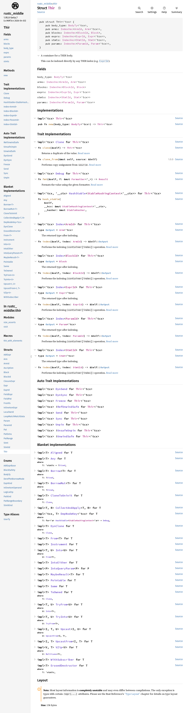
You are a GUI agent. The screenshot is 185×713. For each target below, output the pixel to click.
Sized (62, 465)
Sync (59, 418)
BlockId (82, 32)
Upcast (66, 629)
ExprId (80, 36)
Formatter (78, 179)
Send (59, 412)
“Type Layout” (132, 694)
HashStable (77, 193)
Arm (87, 29)
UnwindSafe (65, 436)
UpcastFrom (52, 635)
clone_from (50, 159)
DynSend (61, 389)
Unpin (60, 424)
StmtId (80, 39)
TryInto (61, 616)
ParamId (82, 43)
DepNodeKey (69, 513)
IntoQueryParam (62, 568)
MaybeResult (60, 574)
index (46, 241)
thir (55, 3)
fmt (45, 179)
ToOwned (56, 592)
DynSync (61, 395)
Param (95, 43)
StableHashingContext (104, 193)
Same (54, 586)
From (54, 538)
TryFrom (61, 604)
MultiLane (51, 654)
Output (50, 229)
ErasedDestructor (64, 665)
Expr (91, 36)
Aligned (56, 452)
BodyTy (72, 25)
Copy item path (59, 7)
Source (41, 12)
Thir (59, 118)
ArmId (78, 29)
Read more (84, 153)
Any (53, 458)
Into (59, 550)
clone (46, 147)
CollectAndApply (68, 508)
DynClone (57, 526)
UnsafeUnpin (66, 430)
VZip (59, 647)
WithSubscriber (62, 659)
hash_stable (51, 199)
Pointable (58, 580)
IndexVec (67, 29)
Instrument (59, 544)
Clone (60, 142)
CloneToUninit (61, 495)
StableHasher (76, 210)
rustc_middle (44, 3)
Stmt (91, 39)
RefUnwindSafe (68, 406)
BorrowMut (58, 483)
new (51, 124)
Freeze (61, 401)
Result (103, 179)
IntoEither (59, 562)
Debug (60, 173)
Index (60, 224)
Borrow (56, 471)
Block (95, 32)
